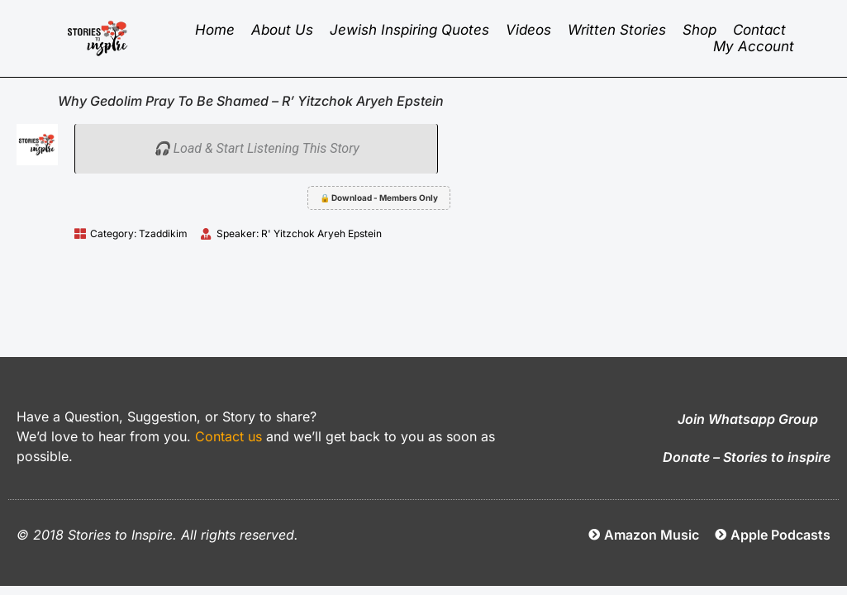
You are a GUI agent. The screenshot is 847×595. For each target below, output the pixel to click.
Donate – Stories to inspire (746, 457)
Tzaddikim (163, 233)
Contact (759, 29)
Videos (528, 29)
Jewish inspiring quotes (409, 29)
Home (215, 29)
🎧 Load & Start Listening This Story (256, 148)
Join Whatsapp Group (748, 419)
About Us (282, 29)
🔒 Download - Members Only (379, 197)
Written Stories (617, 29)
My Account (753, 46)
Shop (699, 29)
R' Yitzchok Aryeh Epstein (321, 233)
